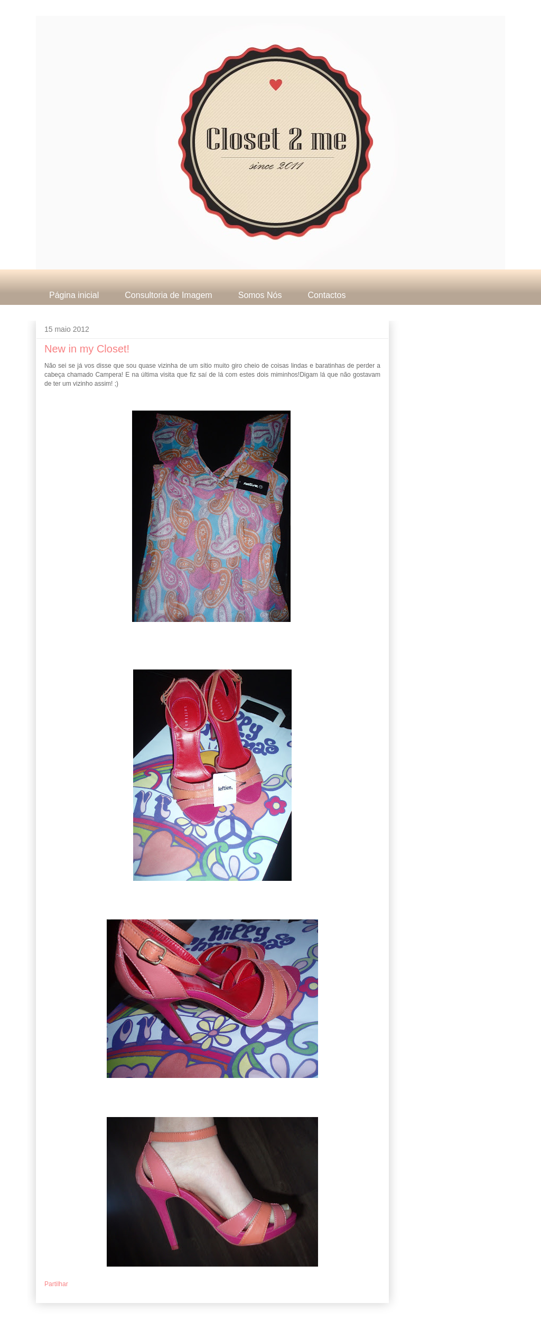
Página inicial (74, 295)
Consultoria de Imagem (168, 295)
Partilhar (56, 1284)
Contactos (326, 295)
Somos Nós (260, 295)
